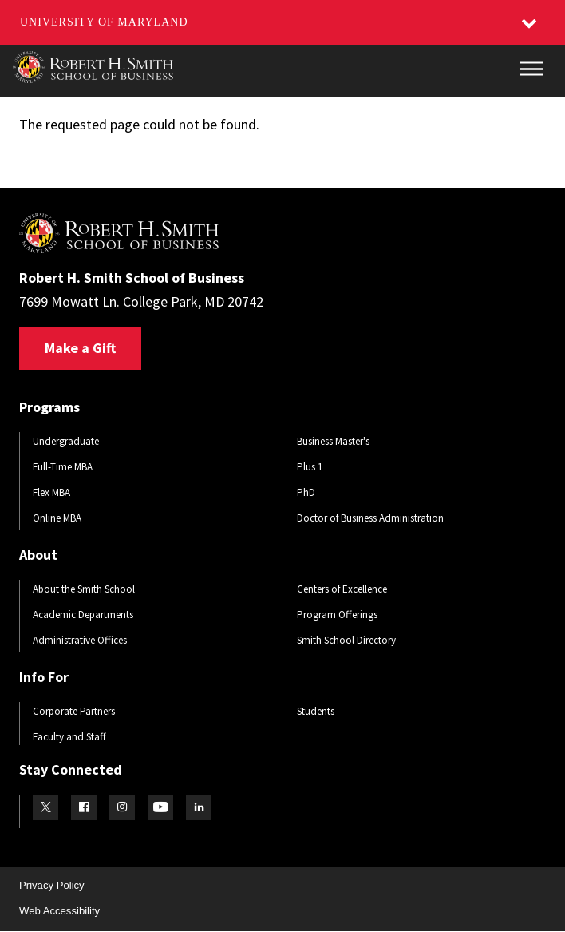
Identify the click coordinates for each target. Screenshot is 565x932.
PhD (306, 492)
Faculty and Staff (69, 737)
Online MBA (57, 518)
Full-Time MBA (63, 467)
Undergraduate (66, 441)
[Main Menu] (531, 68)
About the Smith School (84, 589)
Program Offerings (337, 614)
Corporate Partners (74, 711)
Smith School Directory (346, 640)
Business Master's (333, 441)
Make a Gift (80, 348)
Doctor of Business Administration (370, 518)
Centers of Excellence (342, 589)
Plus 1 (310, 467)
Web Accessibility (59, 911)
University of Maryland (104, 22)
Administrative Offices (80, 640)
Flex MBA (51, 492)
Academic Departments (83, 614)
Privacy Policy (52, 885)
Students (315, 711)
